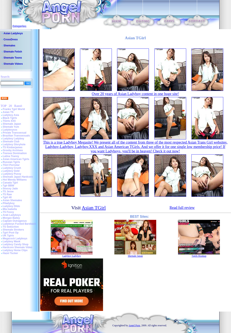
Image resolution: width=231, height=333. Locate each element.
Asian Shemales (12, 200)
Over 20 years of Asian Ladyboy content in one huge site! (135, 94)
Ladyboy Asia (11, 115)
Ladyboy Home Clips (15, 250)
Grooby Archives (13, 150)
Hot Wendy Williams (15, 179)
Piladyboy (9, 203)
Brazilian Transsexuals (16, 135)
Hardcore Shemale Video (17, 247)
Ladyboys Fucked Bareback (19, 223)
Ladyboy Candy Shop (15, 244)
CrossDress (11, 39)
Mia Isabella (10, 209)
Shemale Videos (13, 63)
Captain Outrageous (15, 220)
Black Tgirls (10, 118)
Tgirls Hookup (199, 255)
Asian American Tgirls (16, 159)
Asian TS (8, 112)
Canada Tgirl (10, 182)
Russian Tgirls (11, 162)
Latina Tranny (11, 156)
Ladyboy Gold (11, 170)
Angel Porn (134, 325)
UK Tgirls (8, 235)
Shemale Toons (13, 57)
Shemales (9, 45)
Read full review (182, 208)
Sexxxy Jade (10, 188)
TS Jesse (8, 191)
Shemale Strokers (13, 229)
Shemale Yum (11, 126)
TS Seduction (11, 226)
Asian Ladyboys (13, 33)
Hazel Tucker (10, 253)
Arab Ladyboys (12, 215)
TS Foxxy (8, 212)
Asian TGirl (94, 207)
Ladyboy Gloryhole (14, 144)
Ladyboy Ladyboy (13, 138)
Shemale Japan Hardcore (18, 176)
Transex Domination (15, 153)
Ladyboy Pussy (12, 173)
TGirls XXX (9, 120)
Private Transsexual (14, 132)
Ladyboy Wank (11, 241)
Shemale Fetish (13, 51)
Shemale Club (11, 141)
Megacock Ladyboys (15, 238)
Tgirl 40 (7, 197)
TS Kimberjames (12, 147)
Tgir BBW (8, 185)
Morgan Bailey (11, 217)
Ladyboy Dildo (11, 206)
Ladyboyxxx (10, 129)
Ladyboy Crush (12, 167)
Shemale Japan (12, 123)
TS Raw (7, 194)
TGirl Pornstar (11, 165)
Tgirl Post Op (10, 232)
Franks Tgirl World (14, 109)
